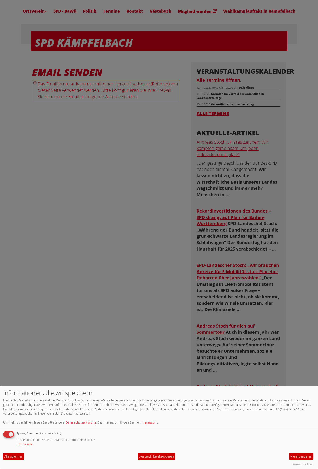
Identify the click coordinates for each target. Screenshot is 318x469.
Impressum (149, 422)
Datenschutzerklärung (81, 422)
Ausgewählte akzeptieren (156, 456)
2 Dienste (24, 444)
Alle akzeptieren (301, 456)
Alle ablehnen (13, 456)
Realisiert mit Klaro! (303, 464)
